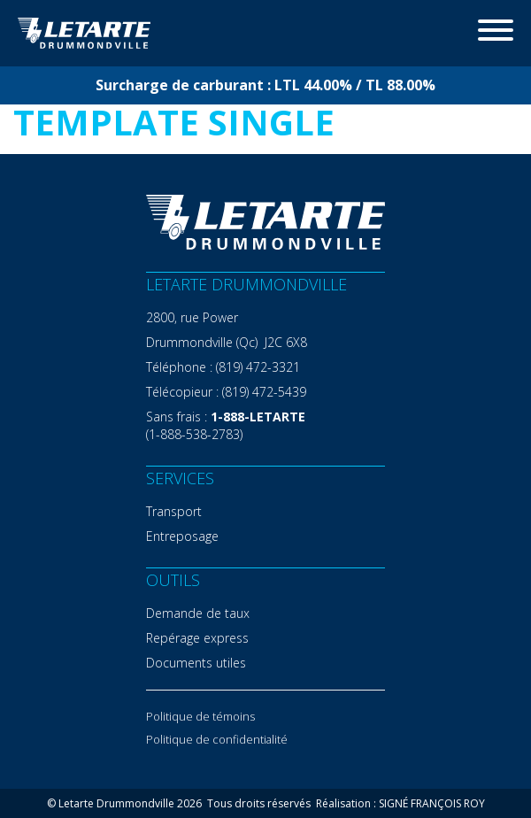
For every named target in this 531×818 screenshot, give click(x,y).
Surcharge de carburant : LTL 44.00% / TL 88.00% (265, 85)
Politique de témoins (200, 716)
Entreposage (182, 536)
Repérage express (197, 637)
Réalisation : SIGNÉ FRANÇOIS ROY (400, 803)
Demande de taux (198, 613)
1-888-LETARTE (258, 416)
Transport (174, 511)
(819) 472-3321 (258, 367)
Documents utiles (196, 662)
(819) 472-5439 (264, 391)
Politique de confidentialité (217, 739)
